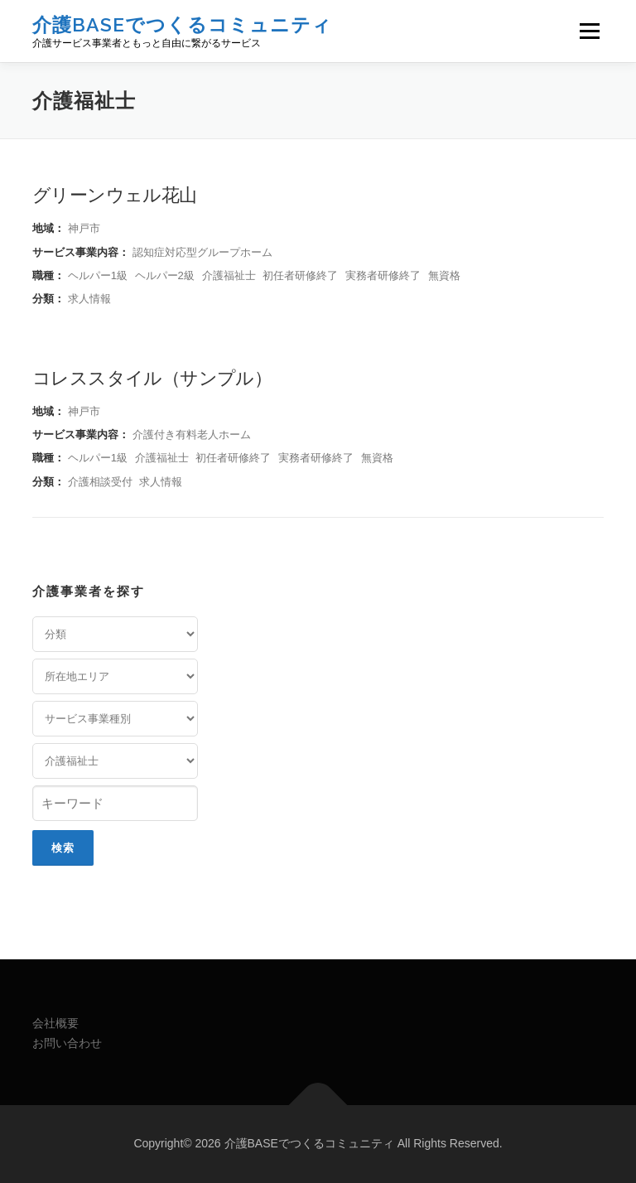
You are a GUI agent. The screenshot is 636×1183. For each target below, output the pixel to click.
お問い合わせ (67, 1043)
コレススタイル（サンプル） (152, 377)
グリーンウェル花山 (114, 193)
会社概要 (55, 1023)
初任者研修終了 (300, 275)
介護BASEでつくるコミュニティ (182, 24)
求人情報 (89, 298)
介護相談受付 (100, 482)
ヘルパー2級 (165, 275)
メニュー (589, 31)
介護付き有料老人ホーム (191, 434)
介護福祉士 (229, 275)
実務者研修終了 (383, 275)
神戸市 (84, 228)
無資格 (444, 275)
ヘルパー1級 (98, 275)
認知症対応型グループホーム (202, 252)
